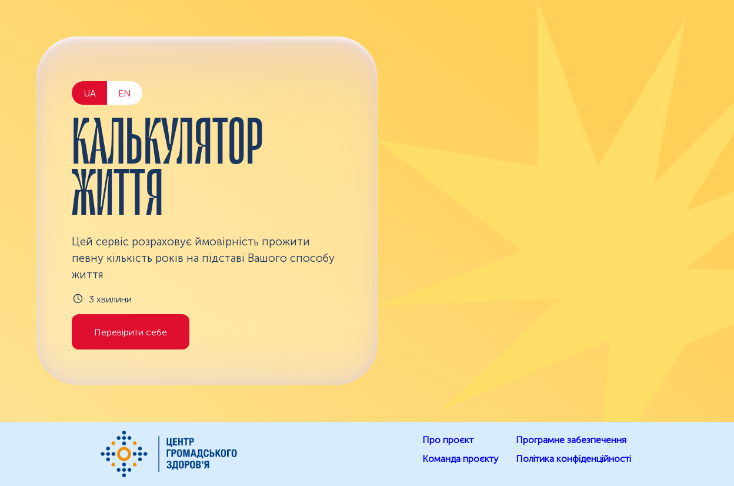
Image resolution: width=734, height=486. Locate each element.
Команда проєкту (460, 458)
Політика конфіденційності (573, 458)
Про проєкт (447, 439)
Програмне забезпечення (571, 439)
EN (124, 93)
